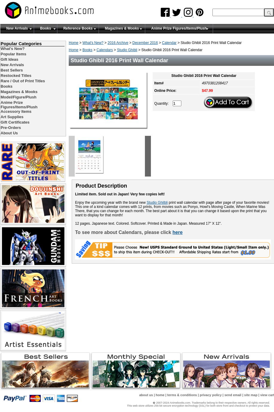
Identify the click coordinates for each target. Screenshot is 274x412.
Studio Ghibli (127, 50)
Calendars (105, 50)
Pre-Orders (11, 127)
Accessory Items (16, 111)
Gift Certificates (15, 122)
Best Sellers (12, 70)
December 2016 (145, 43)
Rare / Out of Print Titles (23, 81)
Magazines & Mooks (122, 28)
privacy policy (210, 395)
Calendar (169, 43)
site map (251, 395)
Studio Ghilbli (157, 202)
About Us (9, 133)
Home (73, 43)
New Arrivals (17, 28)
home (160, 395)
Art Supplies (12, 117)
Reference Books (78, 28)
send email (232, 395)
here (177, 232)
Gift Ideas (9, 59)
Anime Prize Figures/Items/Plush (179, 28)
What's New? (92, 43)
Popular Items (13, 54)
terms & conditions (182, 395)
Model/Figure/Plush (18, 97)
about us (146, 395)
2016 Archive (118, 43)
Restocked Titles (16, 75)
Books (45, 28)
